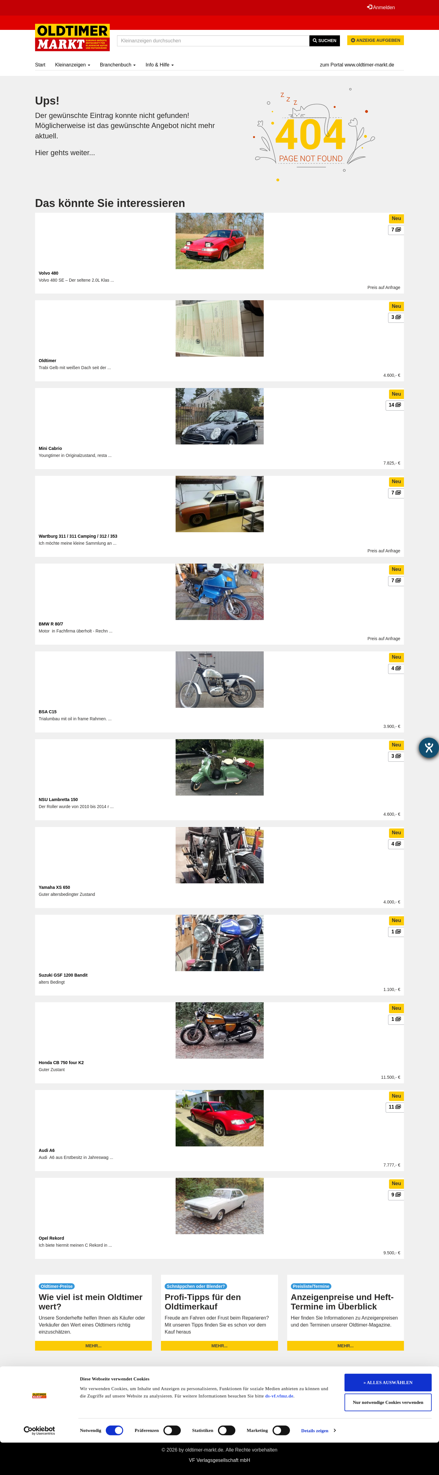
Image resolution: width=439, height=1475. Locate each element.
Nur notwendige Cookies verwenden (388, 1435)
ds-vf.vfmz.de (279, 1428)
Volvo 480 (48, 273)
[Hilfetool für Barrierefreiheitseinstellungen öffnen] (429, 748)
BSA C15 (48, 711)
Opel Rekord (51, 1238)
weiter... (83, 152)
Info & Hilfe (159, 64)
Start (40, 64)
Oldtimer (47, 360)
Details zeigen (314, 1463)
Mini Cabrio (50, 448)
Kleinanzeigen (72, 64)
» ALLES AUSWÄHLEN (388, 1415)
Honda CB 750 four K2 (61, 1062)
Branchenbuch (118, 64)
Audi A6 (47, 1150)
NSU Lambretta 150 (58, 799)
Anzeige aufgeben (375, 40)
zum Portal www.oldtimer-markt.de (357, 64)
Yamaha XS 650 (54, 887)
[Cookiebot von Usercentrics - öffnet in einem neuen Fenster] (39, 1463)
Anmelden (381, 7)
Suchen (324, 40)
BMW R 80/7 (51, 624)
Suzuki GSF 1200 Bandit (63, 975)
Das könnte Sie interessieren (110, 203)
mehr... (93, 1345)
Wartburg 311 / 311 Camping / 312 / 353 (78, 536)
